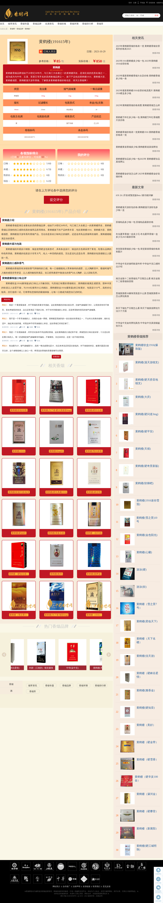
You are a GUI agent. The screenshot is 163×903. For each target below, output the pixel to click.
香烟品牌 (37, 24)
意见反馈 (106, 886)
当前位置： (5, 29)
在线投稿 (152, 3)
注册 (134, 3)
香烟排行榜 (87, 24)
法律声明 (76, 886)
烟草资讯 (12, 24)
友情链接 (86, 886)
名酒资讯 (49, 24)
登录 (130, 3)
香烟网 (12, 29)
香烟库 (100, 24)
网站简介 (56, 886)
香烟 (11, 684)
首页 (2, 24)
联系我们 (96, 886)
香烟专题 (24, 24)
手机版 (142, 3)
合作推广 (66, 886)
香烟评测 (74, 24)
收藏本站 (159, 3)
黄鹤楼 (27, 29)
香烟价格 (61, 24)
